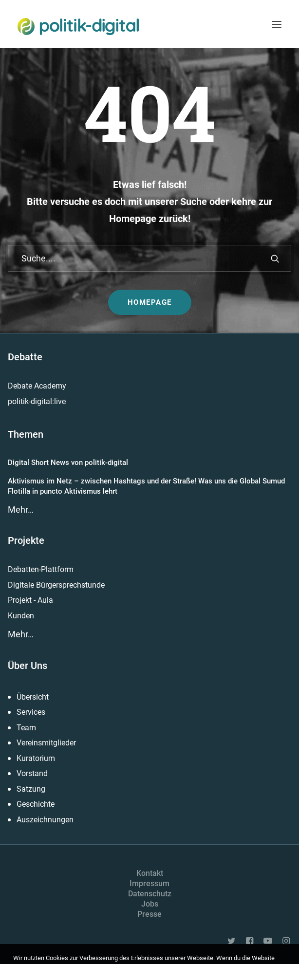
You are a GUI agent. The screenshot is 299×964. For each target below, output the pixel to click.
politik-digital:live (37, 401)
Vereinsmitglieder (46, 742)
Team (26, 727)
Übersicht (33, 697)
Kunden (21, 615)
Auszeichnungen (45, 819)
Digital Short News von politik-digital (68, 462)
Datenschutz (149, 893)
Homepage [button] (150, 302)
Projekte (26, 540)
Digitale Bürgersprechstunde (56, 585)
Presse (149, 914)
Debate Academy (37, 385)
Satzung (31, 789)
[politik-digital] (78, 26)
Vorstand (32, 773)
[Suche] (149, 258)
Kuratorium (36, 758)
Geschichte (36, 804)
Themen (25, 434)
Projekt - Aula (30, 600)
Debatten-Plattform (41, 569)
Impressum (149, 883)
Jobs (149, 903)
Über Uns (27, 665)
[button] (276, 24)
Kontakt (149, 873)
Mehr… (21, 509)
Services (31, 712)
